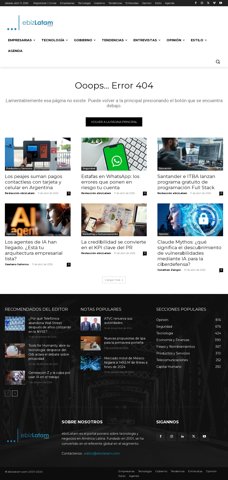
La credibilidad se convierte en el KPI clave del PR (113, 244)
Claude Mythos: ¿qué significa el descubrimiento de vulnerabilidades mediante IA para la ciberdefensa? (189, 253)
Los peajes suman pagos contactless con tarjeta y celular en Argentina (33, 181)
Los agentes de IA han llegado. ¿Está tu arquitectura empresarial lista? (34, 250)
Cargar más (114, 279)
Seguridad (89, 168)
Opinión (11, 234)
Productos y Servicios (19, 168)
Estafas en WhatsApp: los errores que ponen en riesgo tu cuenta (110, 181)
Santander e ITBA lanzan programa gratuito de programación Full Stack (186, 181)
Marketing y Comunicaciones (100, 234)
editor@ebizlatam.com (102, 453)
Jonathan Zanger (169, 269)
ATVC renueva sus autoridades (118, 321)
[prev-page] (7, 393)
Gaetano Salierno (17, 264)
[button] (217, 61)
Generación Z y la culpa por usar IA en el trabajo (49, 374)
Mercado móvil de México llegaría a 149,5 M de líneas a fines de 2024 (125, 362)
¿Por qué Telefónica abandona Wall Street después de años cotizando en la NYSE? (49, 325)
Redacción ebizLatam (20, 192)
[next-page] (15, 393)
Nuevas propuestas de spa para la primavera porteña (124, 340)
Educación (165, 168)
